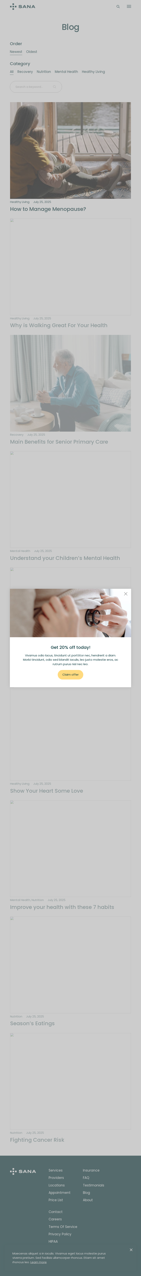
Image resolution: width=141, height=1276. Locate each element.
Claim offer (70, 674)
